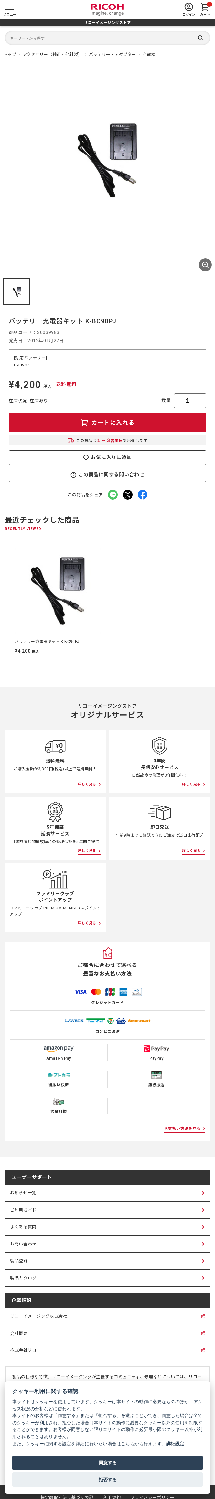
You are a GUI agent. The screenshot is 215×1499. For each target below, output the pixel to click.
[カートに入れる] (108, 422)
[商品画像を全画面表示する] (205, 264)
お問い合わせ (23, 1244)
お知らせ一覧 (23, 1192)
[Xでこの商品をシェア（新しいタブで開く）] (128, 495)
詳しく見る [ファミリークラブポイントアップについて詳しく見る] (87, 923)
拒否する (108, 1479)
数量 (166, 400)
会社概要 (19, 1336)
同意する (108, 1462)
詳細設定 (175, 1444)
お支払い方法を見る (182, 1128)
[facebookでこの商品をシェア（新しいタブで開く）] (142, 495)
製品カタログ (23, 1278)
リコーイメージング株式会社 (38, 1319)
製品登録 (19, 1260)
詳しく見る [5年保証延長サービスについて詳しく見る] (87, 851)
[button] (16, 291)
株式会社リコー (25, 1353)
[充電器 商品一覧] (149, 54)
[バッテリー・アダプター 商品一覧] (112, 54)
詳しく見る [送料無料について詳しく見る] (87, 784)
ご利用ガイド (23, 1210)
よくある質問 (23, 1226)
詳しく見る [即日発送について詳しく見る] (191, 851)
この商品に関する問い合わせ (107, 475)
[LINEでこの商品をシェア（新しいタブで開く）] (113, 495)
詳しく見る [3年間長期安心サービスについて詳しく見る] (191, 784)
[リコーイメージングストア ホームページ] (9, 54)
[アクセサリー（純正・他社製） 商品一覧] (52, 54)
